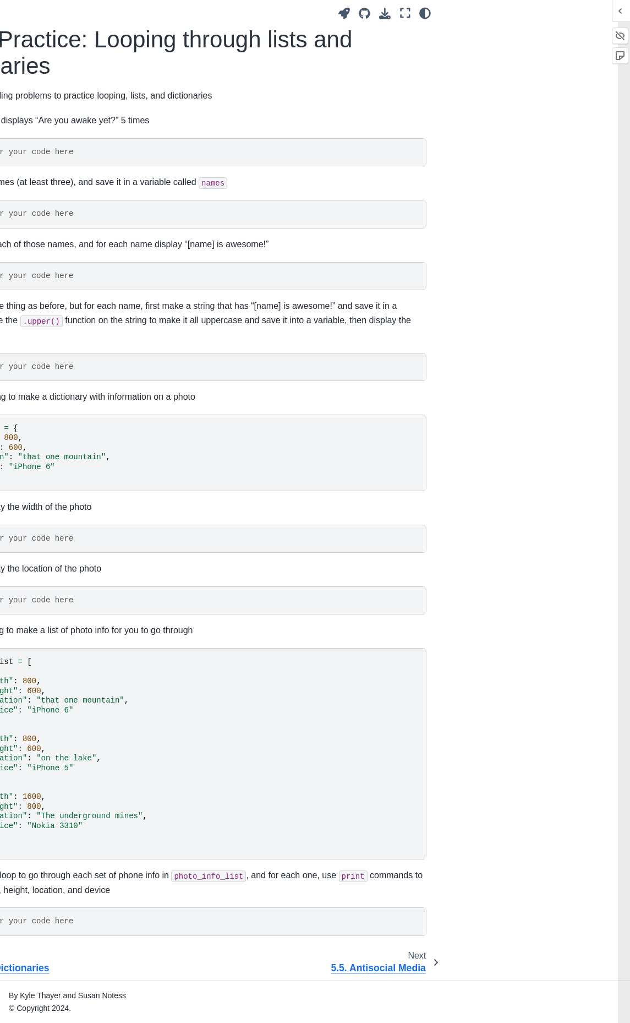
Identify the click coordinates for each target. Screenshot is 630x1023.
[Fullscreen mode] (590, 13)
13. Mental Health (45, 714)
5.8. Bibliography (52, 549)
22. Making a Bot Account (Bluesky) (59, 921)
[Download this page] (571, 13)
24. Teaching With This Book (54, 968)
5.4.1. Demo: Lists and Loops (71, 372)
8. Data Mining (39, 601)
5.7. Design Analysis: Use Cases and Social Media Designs (68, 518)
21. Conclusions (42, 867)
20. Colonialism (41, 850)
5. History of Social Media (50, 219)
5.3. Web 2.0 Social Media (69, 291)
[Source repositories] (550, 13)
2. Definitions (37, 160)
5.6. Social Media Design (67, 487)
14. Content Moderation (55, 732)
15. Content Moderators (55, 750)
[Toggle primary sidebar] (145, 13)
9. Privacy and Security (54, 618)
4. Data (27, 195)
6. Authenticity (39, 566)
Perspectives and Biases (57, 96)
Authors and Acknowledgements (48, 73)
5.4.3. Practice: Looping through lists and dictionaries (72, 440)
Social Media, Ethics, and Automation (58, 42)
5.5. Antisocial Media (59, 470)
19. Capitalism (39, 833)
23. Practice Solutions (52, 944)
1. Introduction (39, 142)
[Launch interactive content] (530, 13)
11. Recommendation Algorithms (52, 673)
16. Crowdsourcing (47, 767)
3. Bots (26, 177)
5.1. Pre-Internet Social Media (63, 250)
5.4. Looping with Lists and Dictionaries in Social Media (55, 328)
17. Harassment (42, 785)
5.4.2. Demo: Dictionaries (54, 402)
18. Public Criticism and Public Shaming (55, 809)
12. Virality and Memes (54, 697)
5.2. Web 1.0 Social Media (69, 273)
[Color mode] (611, 13)
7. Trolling (31, 583)
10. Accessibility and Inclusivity (50, 643)
